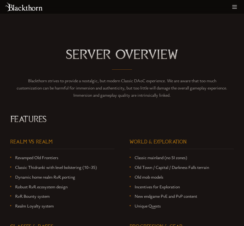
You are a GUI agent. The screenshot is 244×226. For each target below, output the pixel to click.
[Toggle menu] (234, 7)
